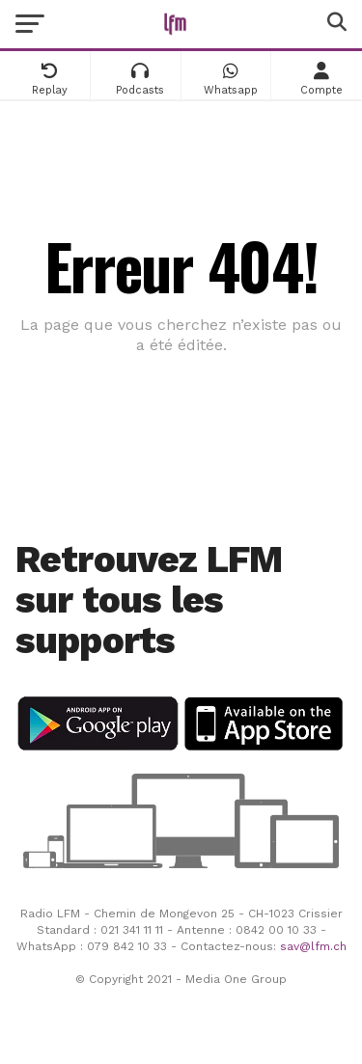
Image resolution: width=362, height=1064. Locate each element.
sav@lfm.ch (313, 946)
